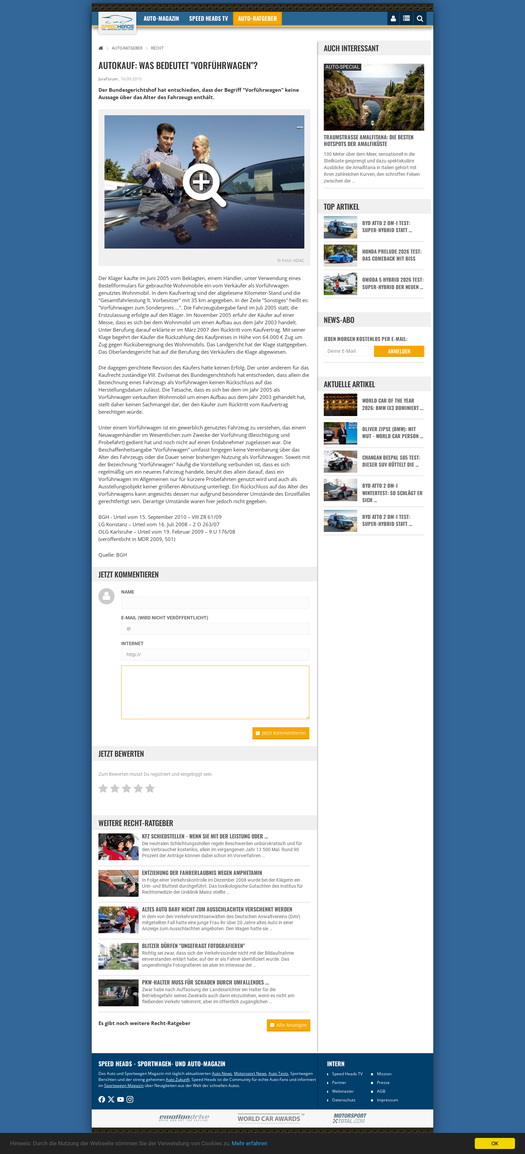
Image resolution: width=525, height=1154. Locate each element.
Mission (384, 1074)
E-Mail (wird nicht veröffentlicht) (164, 617)
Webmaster (343, 1091)
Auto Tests (278, 1073)
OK (495, 1143)
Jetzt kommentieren (281, 733)
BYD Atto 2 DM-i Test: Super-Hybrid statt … (387, 226)
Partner (339, 1082)
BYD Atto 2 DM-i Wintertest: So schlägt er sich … (392, 492)
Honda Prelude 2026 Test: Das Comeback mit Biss (392, 255)
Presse (383, 1082)
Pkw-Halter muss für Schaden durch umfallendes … (205, 982)
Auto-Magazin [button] (161, 18)
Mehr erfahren (249, 1143)
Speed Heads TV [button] (208, 18)
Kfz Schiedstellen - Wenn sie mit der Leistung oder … (205, 836)
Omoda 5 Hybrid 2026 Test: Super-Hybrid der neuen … (393, 283)
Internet (132, 643)
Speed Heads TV (347, 1074)
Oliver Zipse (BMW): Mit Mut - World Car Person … (392, 432)
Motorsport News (250, 1073)
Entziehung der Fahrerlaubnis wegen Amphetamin (202, 873)
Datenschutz (344, 1100)
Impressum (387, 1100)
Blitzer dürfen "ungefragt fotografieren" (193, 946)
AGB (381, 1091)
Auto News (222, 1073)
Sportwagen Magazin (124, 1085)
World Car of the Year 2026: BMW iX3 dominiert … (393, 404)
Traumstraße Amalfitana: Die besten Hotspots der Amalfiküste (369, 140)
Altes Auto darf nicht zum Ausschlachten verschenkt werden (217, 909)
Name (127, 592)
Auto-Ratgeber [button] (257, 18)
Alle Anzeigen (288, 1025)
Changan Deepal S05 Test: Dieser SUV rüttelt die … (391, 461)
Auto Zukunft (178, 1079)
